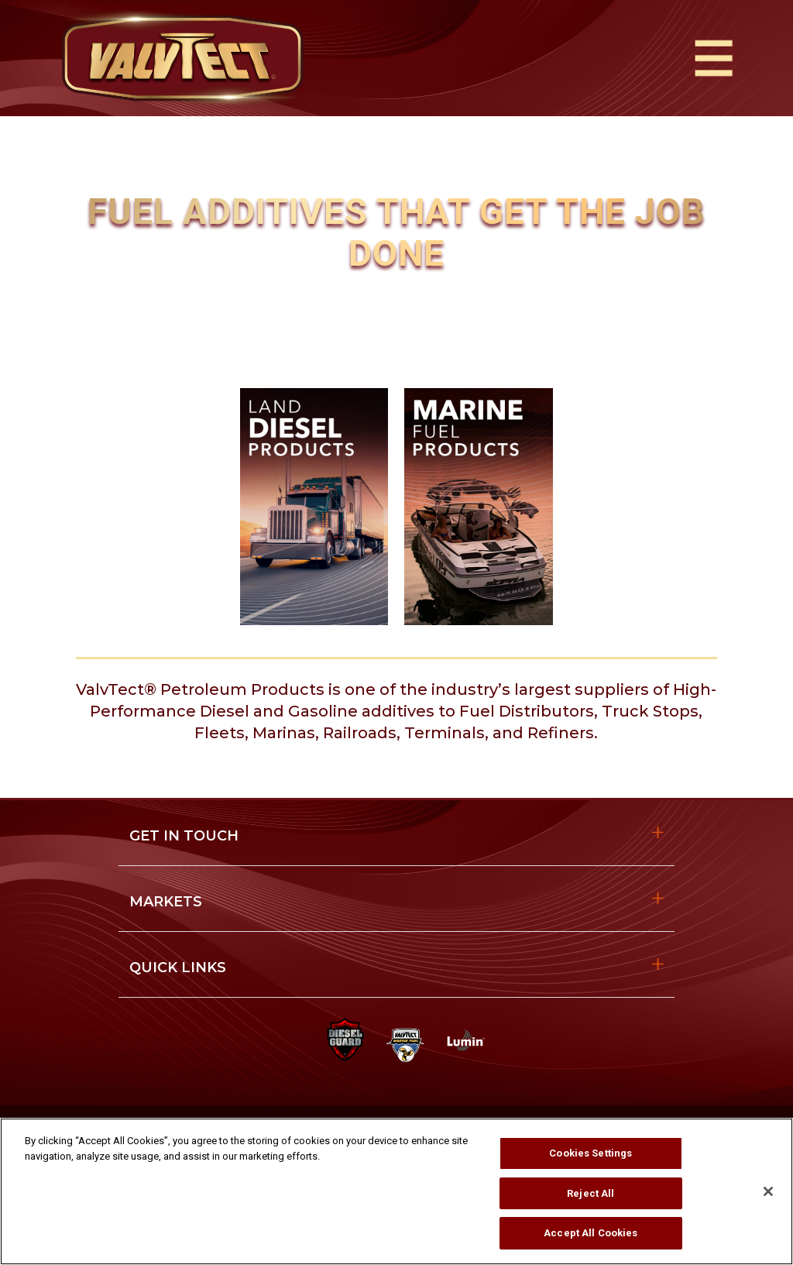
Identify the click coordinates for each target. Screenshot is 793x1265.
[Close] (768, 1191)
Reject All (590, 1193)
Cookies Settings (590, 1153)
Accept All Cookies (590, 1233)
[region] (396, 1191)
